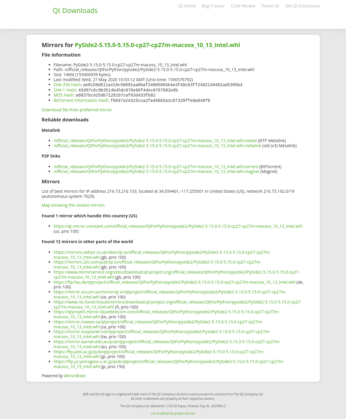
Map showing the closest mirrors (73, 204)
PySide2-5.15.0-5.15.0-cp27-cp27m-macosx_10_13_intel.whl (157, 45)
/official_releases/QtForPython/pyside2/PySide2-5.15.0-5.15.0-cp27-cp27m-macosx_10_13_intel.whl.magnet (156, 170)
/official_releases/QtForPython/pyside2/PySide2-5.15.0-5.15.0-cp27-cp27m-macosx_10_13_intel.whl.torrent (156, 165)
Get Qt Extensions (302, 6)
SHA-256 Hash (67, 84)
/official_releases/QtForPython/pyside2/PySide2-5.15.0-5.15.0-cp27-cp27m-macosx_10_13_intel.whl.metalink (158, 144)
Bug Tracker (213, 6)
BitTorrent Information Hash (81, 99)
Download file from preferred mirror (77, 108)
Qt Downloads (75, 10)
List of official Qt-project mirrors (173, 412)
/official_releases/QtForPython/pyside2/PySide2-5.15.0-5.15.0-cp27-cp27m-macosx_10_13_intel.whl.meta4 (155, 139)
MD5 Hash (64, 94)
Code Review (243, 6)
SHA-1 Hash (65, 89)
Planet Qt (270, 6)
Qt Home (187, 6)
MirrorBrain (75, 374)
